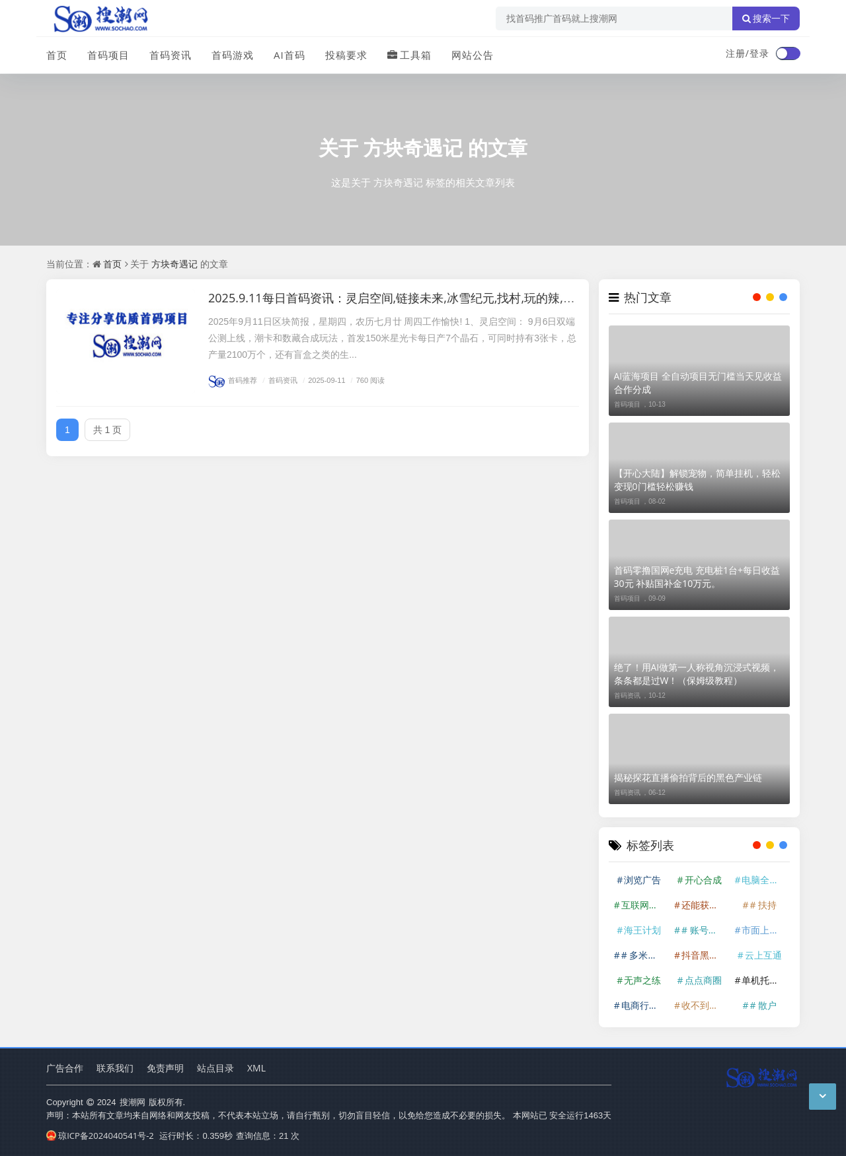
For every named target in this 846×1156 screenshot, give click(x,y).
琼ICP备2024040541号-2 (100, 1135)
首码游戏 (233, 54)
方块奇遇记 (413, 147)
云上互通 (763, 955)
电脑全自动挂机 (765, 879)
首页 (56, 54)
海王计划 (642, 930)
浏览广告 (642, 879)
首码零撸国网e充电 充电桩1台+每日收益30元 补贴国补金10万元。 (697, 577)
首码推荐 (232, 380)
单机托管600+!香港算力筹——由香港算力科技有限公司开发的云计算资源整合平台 (765, 980)
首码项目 (108, 54)
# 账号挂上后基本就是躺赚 (704, 930)
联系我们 (115, 1068)
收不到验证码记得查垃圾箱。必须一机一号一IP (704, 1005)
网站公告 (472, 54)
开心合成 (703, 879)
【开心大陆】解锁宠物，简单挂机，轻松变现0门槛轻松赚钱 (697, 480)
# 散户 (763, 1005)
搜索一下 (766, 18)
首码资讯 (170, 54)
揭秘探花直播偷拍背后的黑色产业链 (688, 777)
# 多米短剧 (644, 955)
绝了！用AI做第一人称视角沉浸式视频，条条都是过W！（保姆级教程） (697, 674)
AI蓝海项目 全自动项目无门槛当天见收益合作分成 (698, 382)
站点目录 (215, 1068)
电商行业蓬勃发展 (644, 1005)
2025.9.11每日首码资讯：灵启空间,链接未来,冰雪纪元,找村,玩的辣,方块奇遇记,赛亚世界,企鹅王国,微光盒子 (491, 298)
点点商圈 (703, 980)
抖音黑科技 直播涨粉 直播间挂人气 (704, 955)
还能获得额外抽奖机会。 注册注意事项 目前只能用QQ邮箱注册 (704, 905)
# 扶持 (763, 905)
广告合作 (64, 1068)
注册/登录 (747, 53)
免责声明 (165, 1068)
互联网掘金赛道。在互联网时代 (644, 905)
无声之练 (642, 980)
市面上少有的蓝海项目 (765, 930)
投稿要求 (346, 54)
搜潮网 (132, 1102)
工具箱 (409, 54)
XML (256, 1068)
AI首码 (289, 54)
